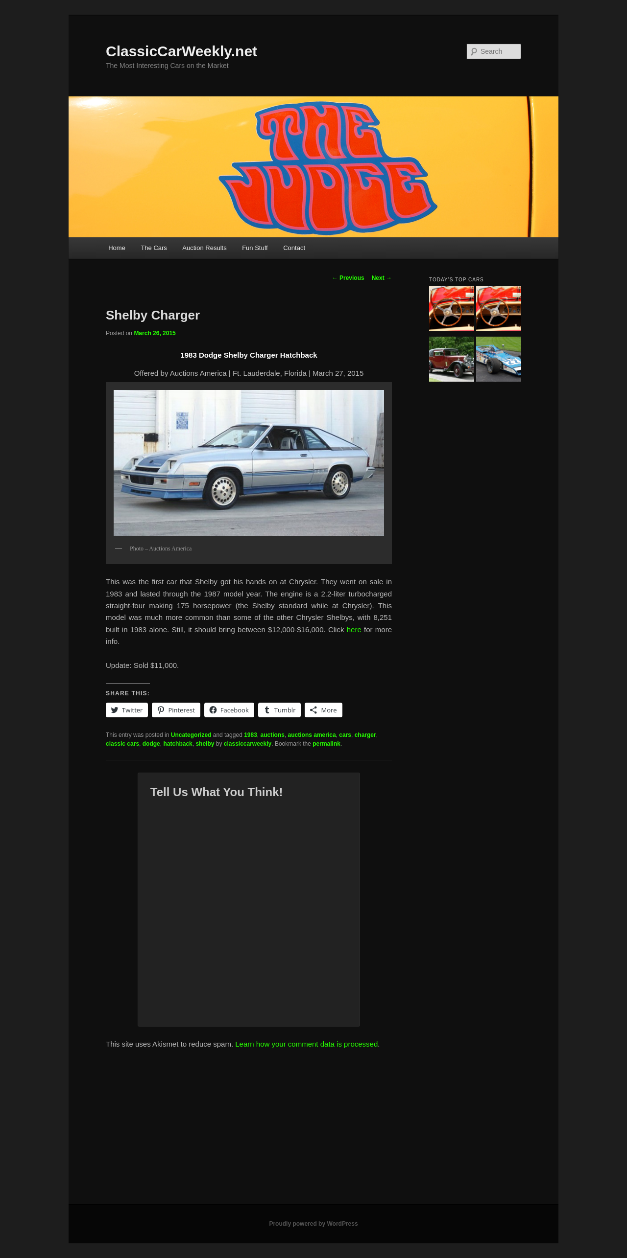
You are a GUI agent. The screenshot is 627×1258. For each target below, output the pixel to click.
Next (382, 277)
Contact (294, 248)
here (354, 629)
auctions (273, 735)
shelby (204, 743)
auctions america (312, 735)
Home (116, 248)
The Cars (154, 248)
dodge (151, 743)
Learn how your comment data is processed (306, 1044)
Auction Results (204, 248)
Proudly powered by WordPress (313, 1223)
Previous (348, 277)
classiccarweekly (247, 743)
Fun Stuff (255, 248)
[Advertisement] (313, 1130)
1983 (250, 735)
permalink (326, 743)
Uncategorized (191, 735)
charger (365, 735)
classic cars (122, 743)
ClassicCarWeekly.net (181, 51)
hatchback (177, 743)
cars (345, 735)
